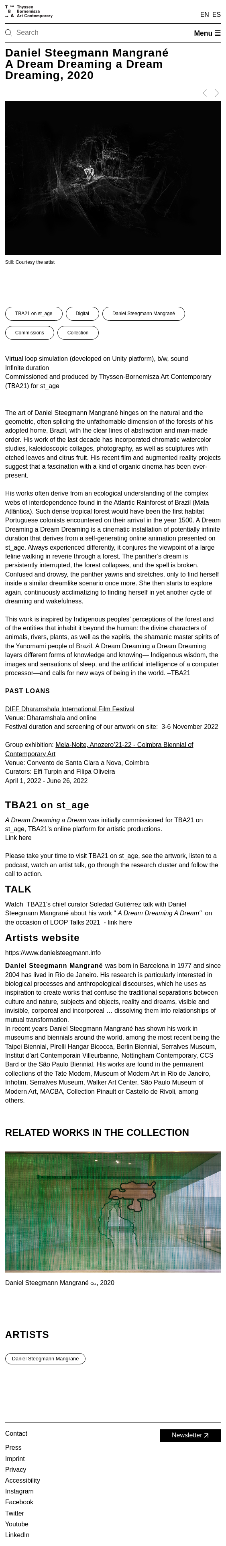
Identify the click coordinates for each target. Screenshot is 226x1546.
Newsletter (191, 1435)
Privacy (15, 1469)
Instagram (19, 1491)
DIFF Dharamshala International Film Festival (69, 709)
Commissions (29, 333)
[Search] (34, 33)
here (25, 837)
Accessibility (22, 1480)
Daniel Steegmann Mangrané (143, 313)
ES (216, 14)
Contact (16, 1433)
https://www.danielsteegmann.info (53, 952)
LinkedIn (17, 1535)
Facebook (19, 1502)
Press (13, 1447)
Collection (78, 333)
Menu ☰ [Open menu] (207, 33)
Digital (82, 313)
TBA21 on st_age (34, 313)
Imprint (15, 1458)
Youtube (17, 1524)
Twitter (14, 1513)
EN (204, 14)
